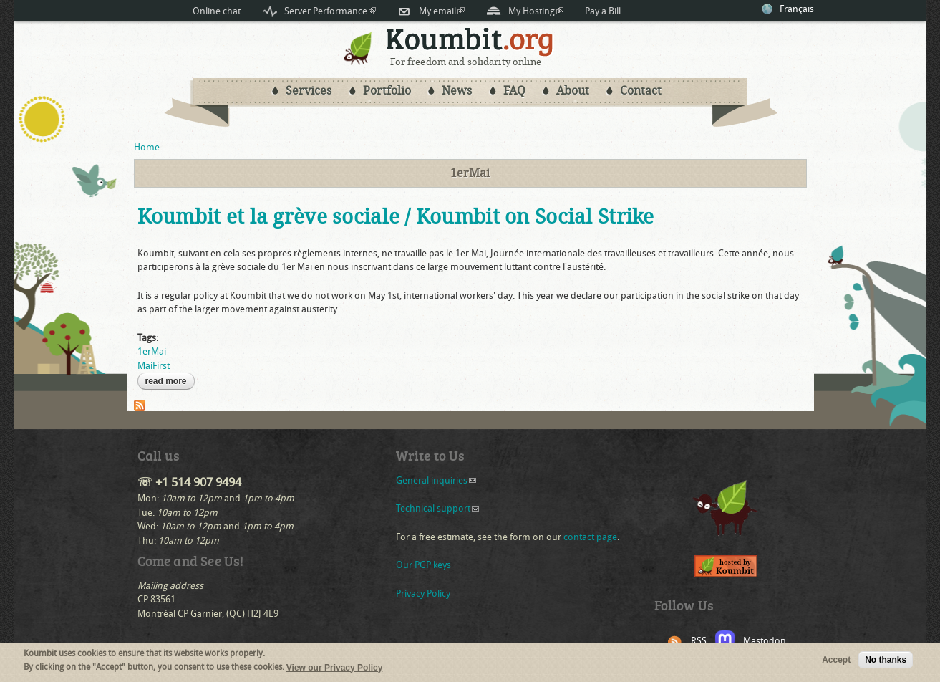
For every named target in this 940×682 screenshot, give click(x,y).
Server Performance (330, 11)
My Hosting (535, 11)
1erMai (151, 351)
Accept (836, 662)
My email (442, 11)
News (457, 90)
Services (308, 90)
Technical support (437, 508)
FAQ (514, 90)
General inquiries (436, 480)
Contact (641, 90)
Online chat (217, 11)
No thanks (885, 662)
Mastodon (764, 640)
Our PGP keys (423, 564)
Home (147, 147)
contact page (590, 537)
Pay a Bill (603, 11)
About (572, 90)
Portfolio (387, 90)
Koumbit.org (470, 42)
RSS (699, 640)
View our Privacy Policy (334, 670)
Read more (170, 381)
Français (797, 9)
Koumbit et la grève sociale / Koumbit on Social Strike (395, 217)
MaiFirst (153, 365)
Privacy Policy (423, 593)
